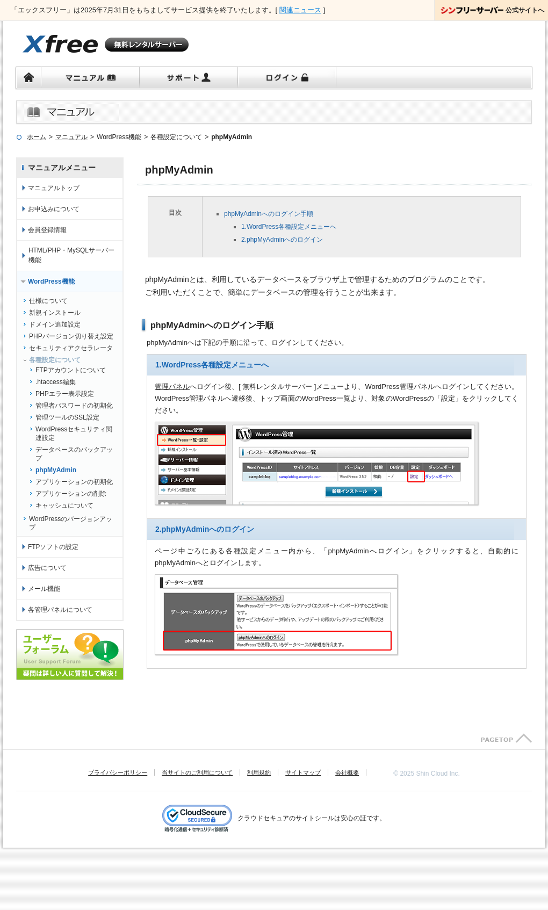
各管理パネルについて (60, 609)
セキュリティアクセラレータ (71, 348)
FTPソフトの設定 (53, 547)
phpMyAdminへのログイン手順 (268, 214)
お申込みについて (54, 209)
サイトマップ (303, 772)
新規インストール (55, 312)
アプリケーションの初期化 (74, 482)
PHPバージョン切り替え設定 (71, 336)
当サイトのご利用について (197, 772)
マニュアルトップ (54, 188)
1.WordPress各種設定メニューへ (288, 226)
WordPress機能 (51, 281)
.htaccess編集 (55, 382)
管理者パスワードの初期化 (74, 405)
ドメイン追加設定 (55, 324)
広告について (47, 568)
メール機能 (44, 589)
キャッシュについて (64, 505)
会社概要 (347, 772)
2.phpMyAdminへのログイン (282, 239)
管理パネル (172, 386)
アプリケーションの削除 (70, 493)
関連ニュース (300, 10)
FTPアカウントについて (70, 370)
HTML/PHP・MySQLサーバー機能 (71, 255)
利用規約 (259, 772)
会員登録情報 (47, 230)
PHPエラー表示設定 (64, 394)
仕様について (48, 301)
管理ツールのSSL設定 (67, 417)
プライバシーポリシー (117, 772)
